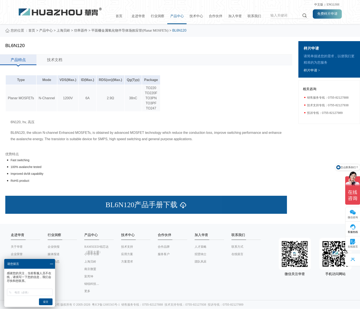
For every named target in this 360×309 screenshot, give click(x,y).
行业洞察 (157, 16)
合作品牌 (164, 246)
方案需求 (127, 261)
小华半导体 (91, 254)
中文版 (318, 4)
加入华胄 (235, 16)
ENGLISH (333, 4)
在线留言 (237, 254)
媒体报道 (54, 254)
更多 (87, 291)
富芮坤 (88, 276)
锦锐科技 (90, 283)
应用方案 (127, 254)
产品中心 (177, 16)
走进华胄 (138, 16)
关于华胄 (17, 246)
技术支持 (127, 246)
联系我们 (254, 16)
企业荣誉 (17, 254)
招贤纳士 (200, 254)
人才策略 (200, 246)
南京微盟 (90, 269)
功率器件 (80, 30)
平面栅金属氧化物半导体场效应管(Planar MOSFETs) (129, 30)
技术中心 (196, 16)
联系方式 (237, 246)
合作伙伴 (215, 16)
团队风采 (200, 261)
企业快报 (54, 246)
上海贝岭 (63, 30)
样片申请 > (312, 70)
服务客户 (164, 254)
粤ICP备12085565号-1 (106, 304)
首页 (119, 16)
